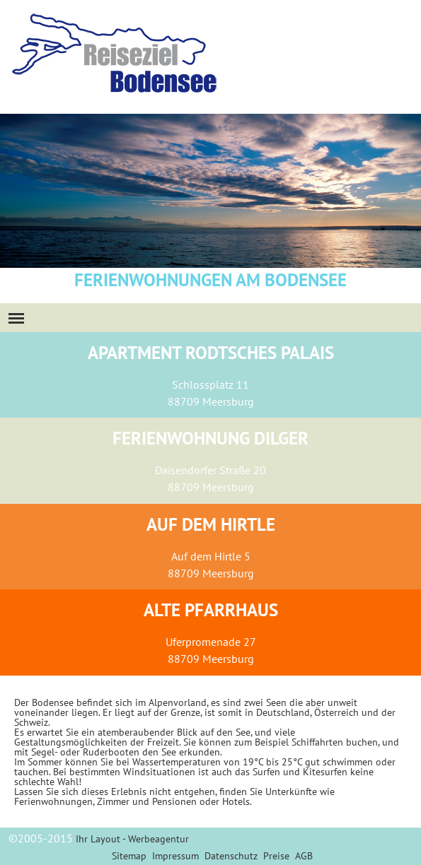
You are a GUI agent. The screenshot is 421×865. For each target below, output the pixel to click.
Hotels (236, 801)
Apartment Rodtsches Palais (211, 352)
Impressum (175, 855)
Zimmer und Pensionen (147, 801)
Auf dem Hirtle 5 (210, 556)
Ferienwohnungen (53, 801)
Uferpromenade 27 (211, 642)
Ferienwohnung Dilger (210, 438)
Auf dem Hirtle (210, 524)
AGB (304, 855)
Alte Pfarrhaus (211, 610)
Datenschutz (231, 855)
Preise (276, 855)
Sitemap (129, 855)
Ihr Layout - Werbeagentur (132, 838)
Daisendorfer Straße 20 (210, 470)
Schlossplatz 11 (210, 384)
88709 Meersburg (211, 401)
